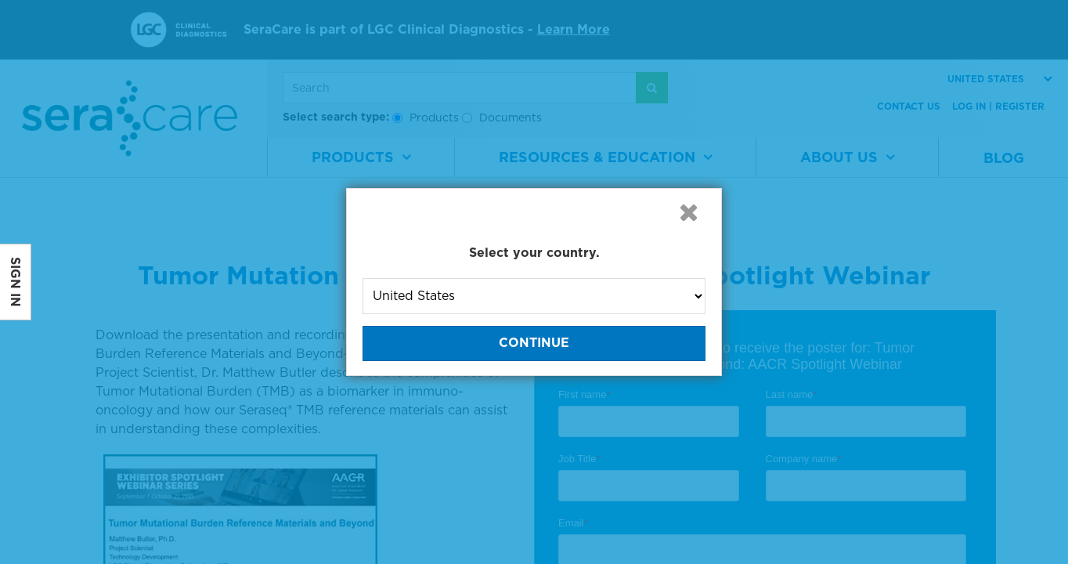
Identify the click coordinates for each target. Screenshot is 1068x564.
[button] (688, 212)
